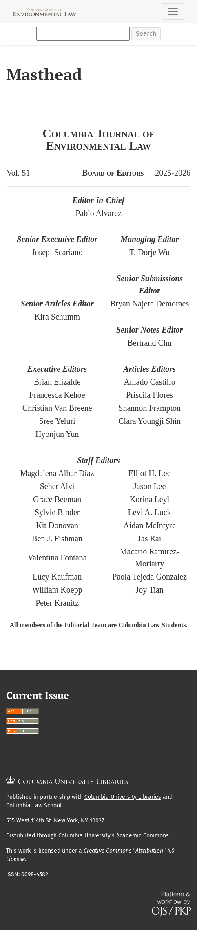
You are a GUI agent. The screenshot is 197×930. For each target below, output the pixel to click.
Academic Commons (142, 835)
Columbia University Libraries (122, 796)
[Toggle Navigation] (173, 11)
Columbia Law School (34, 805)
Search (146, 33)
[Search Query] (83, 34)
